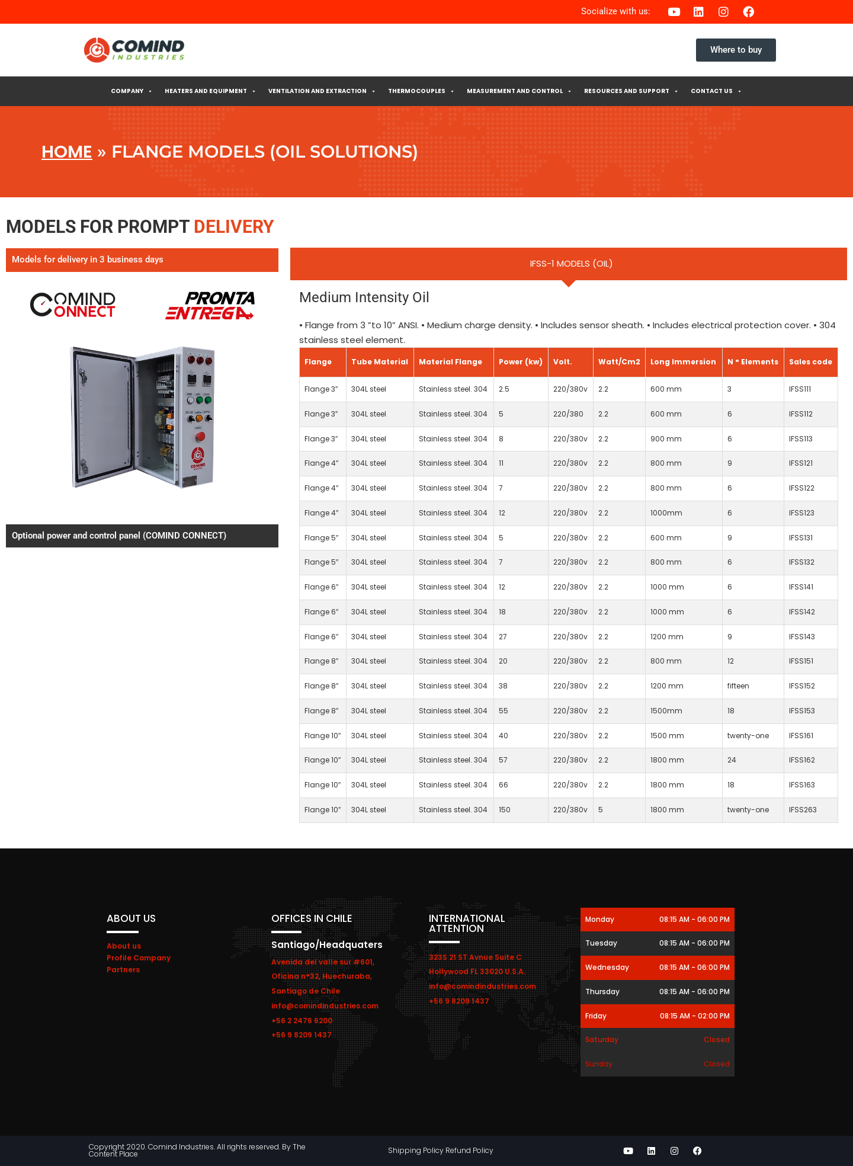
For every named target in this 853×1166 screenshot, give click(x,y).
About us (124, 946)
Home (66, 152)
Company (132, 91)
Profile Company (139, 958)
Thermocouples (421, 91)
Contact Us (716, 91)
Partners (123, 970)
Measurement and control (519, 91)
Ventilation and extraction (322, 91)
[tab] (568, 264)
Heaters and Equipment (210, 91)
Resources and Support (631, 91)
